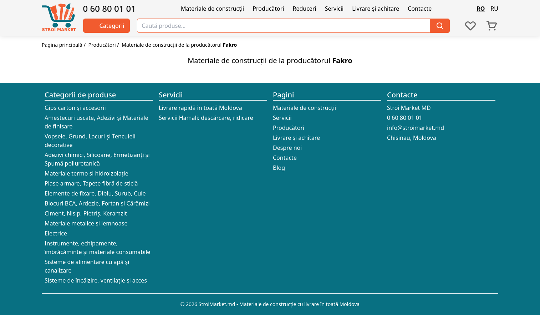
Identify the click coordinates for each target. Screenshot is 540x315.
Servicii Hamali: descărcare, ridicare (206, 118)
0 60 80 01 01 (109, 8)
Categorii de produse (80, 95)
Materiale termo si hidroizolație (86, 173)
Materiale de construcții (212, 8)
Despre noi (287, 148)
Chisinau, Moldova (411, 138)
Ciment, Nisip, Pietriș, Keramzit (86, 213)
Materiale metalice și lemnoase (86, 223)
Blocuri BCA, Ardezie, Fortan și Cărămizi (97, 203)
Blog (279, 168)
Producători (268, 8)
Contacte (420, 8)
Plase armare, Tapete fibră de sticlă (91, 183)
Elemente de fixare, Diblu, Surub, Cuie (95, 193)
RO (481, 8)
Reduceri (304, 8)
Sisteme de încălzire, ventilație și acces (96, 280)
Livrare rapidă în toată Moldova (200, 108)
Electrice (56, 233)
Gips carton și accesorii (75, 108)
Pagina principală (62, 44)
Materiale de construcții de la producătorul (179, 44)
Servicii (334, 8)
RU (494, 8)
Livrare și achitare (375, 8)
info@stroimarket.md (415, 128)
